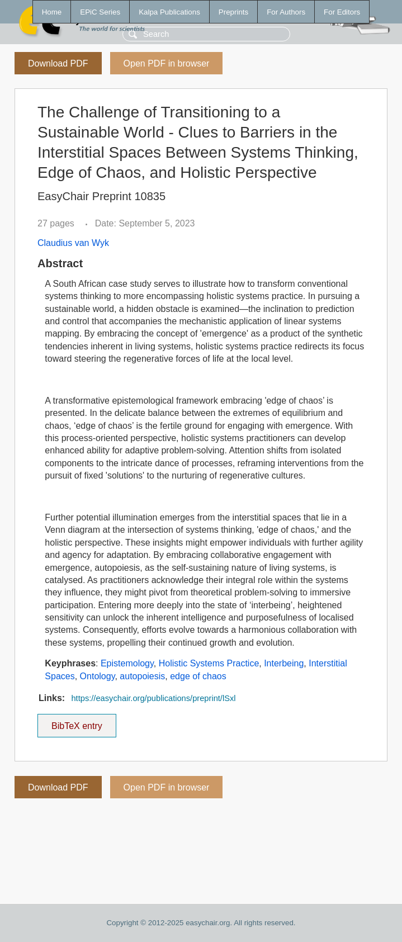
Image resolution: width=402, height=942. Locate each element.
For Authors (286, 12)
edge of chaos (198, 676)
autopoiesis (142, 676)
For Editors (342, 12)
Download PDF (58, 63)
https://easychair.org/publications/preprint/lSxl (153, 698)
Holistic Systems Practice (209, 663)
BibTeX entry (76, 722)
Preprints (233, 12)
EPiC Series (100, 12)
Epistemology (127, 663)
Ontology (97, 676)
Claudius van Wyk (73, 243)
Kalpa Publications (169, 12)
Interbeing (284, 663)
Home (52, 12)
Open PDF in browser (167, 63)
